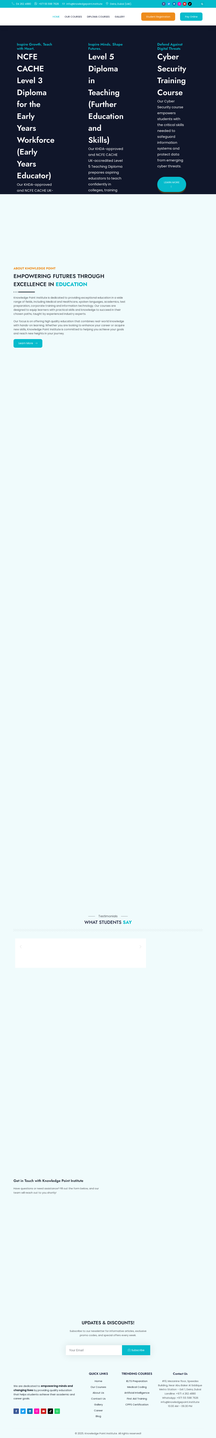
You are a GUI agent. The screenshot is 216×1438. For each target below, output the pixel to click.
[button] (202, 4)
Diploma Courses (98, 16)
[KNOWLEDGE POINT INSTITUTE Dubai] (156, 1241)
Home (56, 16)
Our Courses (73, 16)
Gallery (120, 16)
